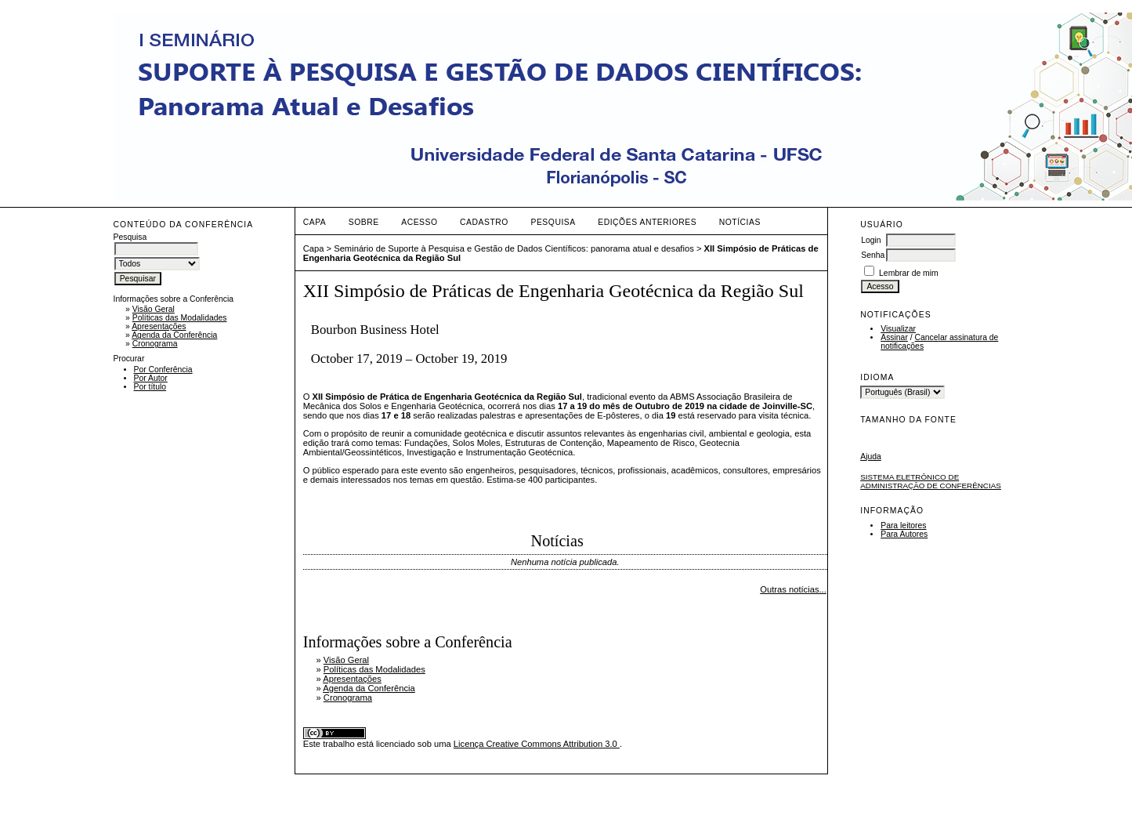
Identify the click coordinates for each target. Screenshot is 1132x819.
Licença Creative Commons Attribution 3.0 (537, 743)
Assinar (894, 337)
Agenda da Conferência (174, 335)
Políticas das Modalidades (179, 317)
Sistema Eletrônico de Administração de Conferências (930, 481)
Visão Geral (153, 309)
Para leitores (903, 525)
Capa (315, 222)
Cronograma (155, 343)
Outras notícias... (793, 589)
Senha (872, 255)
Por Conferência (163, 369)
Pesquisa (552, 222)
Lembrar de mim (909, 273)
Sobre (364, 222)
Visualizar (898, 328)
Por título (150, 386)
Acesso (419, 222)
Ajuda (870, 456)
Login (871, 240)
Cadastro (484, 222)
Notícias (740, 222)
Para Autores (904, 534)
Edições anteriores (647, 222)
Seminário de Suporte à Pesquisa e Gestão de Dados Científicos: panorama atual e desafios (514, 248)
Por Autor (151, 378)
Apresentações (159, 326)
